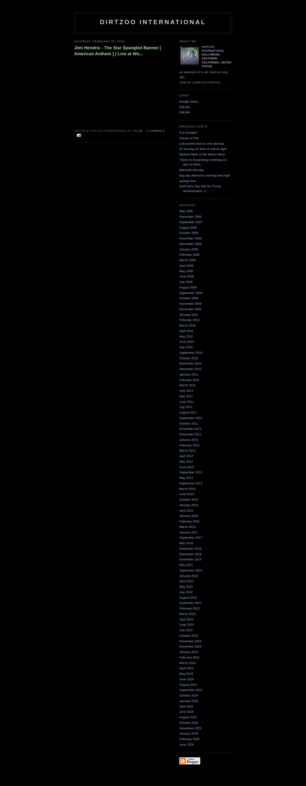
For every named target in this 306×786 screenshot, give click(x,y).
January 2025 (188, 701)
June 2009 (186, 276)
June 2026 (186, 744)
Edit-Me (184, 107)
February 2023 (189, 608)
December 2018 (190, 554)
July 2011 (186, 407)
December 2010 (190, 369)
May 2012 (186, 461)
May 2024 (186, 673)
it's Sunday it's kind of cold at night (203, 149)
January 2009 (188, 249)
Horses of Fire (189, 138)
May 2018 (186, 543)
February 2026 (189, 739)
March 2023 (187, 614)
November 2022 (190, 603)
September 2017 (190, 537)
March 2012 (187, 450)
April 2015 (186, 510)
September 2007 (190, 222)
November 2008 (190, 238)
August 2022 (188, 597)
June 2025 (186, 712)
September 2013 (190, 483)
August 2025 (188, 717)
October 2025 (188, 723)
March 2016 (187, 527)
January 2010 (188, 314)
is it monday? (188, 132)
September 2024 (190, 690)
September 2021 (190, 570)
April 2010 (186, 331)
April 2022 (186, 581)
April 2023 (186, 619)
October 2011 (188, 423)
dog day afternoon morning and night (204, 175)
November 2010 (190, 363)
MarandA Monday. (191, 170)
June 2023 (186, 624)
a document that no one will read (201, 143)
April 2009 (186, 265)
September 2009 (190, 293)
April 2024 (186, 668)
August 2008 (188, 227)
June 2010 (186, 341)
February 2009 (189, 254)
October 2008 (188, 233)
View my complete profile (200, 82)
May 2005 (186, 211)
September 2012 (190, 472)
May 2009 (186, 271)
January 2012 (188, 440)
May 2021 (186, 565)
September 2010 (190, 352)
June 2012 (186, 467)
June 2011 (186, 402)
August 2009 (188, 287)
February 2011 (189, 380)
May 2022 (186, 586)
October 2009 (188, 298)
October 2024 (188, 695)
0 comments (155, 131)
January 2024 (188, 652)
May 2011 (186, 396)
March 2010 (187, 325)
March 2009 (187, 260)
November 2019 (190, 559)
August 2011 (188, 412)
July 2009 (186, 282)
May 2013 (186, 478)
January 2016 (188, 516)
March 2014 (187, 489)
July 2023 (186, 630)
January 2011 (188, 374)
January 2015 (188, 505)
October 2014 (188, 499)
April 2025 (186, 706)
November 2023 (190, 641)
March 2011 (187, 385)
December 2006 (190, 216)
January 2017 (188, 532)
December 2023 (190, 646)
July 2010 (186, 347)
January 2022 (188, 576)
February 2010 (189, 320)
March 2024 (187, 663)
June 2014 (186, 494)
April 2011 (186, 391)
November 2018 (190, 548)
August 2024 (188, 684)
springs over (187, 181)
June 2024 (186, 679)
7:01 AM (137, 131)
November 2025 (190, 728)
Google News (188, 101)
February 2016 (189, 521)
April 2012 (186, 456)
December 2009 (190, 309)
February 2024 (189, 657)
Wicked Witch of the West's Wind (202, 154)
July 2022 (186, 592)
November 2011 (190, 429)
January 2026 (188, 733)
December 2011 (190, 434)
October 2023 (188, 635)
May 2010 (186, 336)
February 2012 (189, 445)
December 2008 (190, 244)
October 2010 (188, 358)
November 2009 (190, 303)
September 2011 (190, 418)
